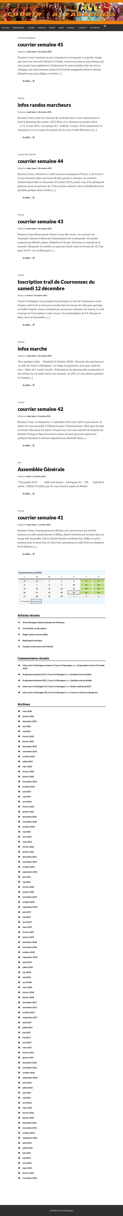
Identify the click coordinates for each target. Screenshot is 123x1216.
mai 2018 (27, 977)
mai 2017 (27, 1037)
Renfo (52, 28)
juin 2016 (27, 1092)
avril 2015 (27, 1163)
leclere (29, 295)
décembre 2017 (30, 1002)
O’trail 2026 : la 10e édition (35, 628)
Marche (42, 28)
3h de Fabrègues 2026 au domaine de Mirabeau (43, 622)
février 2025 (28, 736)
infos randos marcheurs (44, 105)
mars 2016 (27, 1107)
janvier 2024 (28, 776)
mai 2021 (27, 882)
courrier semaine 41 (40, 518)
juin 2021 (27, 877)
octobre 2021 (29, 867)
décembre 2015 (30, 1123)
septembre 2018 (30, 957)
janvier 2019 (28, 937)
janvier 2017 (28, 1057)
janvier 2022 (28, 852)
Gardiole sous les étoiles (81, 674)
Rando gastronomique (32, 640)
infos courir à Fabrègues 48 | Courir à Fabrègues (44, 692)
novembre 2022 (30, 821)
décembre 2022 (30, 816)
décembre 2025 (30, 721)
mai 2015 (27, 1158)
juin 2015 (27, 1153)
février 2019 (28, 932)
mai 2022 (27, 831)
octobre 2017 (29, 1012)
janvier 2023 (28, 811)
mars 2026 (27, 711)
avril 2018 (27, 982)
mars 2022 (27, 841)
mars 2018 (27, 987)
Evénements (30, 38)
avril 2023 (27, 801)
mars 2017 (27, 1047)
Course (31, 28)
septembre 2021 (30, 872)
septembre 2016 (30, 1077)
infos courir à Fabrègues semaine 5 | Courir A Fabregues (47, 665)
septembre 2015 (30, 1138)
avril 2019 (27, 922)
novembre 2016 (30, 1067)
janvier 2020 (28, 892)
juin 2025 (27, 726)
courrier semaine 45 (40, 45)
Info (26, 154)
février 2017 (28, 1052)
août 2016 (27, 1082)
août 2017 (27, 1022)
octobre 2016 (29, 1072)
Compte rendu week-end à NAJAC (38, 646)
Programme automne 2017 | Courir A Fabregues (44, 674)
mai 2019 (27, 917)
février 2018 (28, 992)
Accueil (5, 28)
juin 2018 (27, 972)
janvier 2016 (28, 1118)
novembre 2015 (30, 1128)
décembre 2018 (30, 942)
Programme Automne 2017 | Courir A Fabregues (44, 680)
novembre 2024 (30, 751)
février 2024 (28, 771)
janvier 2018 (28, 997)
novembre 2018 (30, 947)
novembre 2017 (30, 1007)
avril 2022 (27, 836)
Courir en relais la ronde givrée (84, 692)
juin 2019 (27, 912)
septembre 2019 (30, 907)
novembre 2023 (30, 781)
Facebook (95, 28)
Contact (82, 28)
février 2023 (28, 806)
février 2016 (28, 1112)
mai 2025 (27, 731)
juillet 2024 (28, 761)
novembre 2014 (30, 1178)
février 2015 (28, 1173)
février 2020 (28, 887)
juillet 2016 (28, 1087)
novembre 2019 (30, 897)
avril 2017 (27, 1042)
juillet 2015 (28, 1148)
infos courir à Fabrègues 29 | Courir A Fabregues (44, 686)
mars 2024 (27, 766)
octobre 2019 (29, 902)
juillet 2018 (28, 967)
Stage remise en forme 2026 (35, 634)
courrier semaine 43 (40, 221)
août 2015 (27, 1143)
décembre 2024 (30, 746)
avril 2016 (27, 1102)
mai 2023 (27, 796)
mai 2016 (27, 1097)
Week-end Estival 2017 (80, 686)
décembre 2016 (30, 1062)
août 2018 (27, 962)
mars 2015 (27, 1168)
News (61, 28)
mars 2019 (27, 927)
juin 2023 (27, 791)
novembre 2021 (30, 862)
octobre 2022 (29, 826)
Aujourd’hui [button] (36, 601)
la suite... (29, 81)
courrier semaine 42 (40, 409)
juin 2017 (27, 1032)
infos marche (32, 349)
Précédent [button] (25, 601)
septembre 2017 (30, 1017)
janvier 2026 (28, 716)
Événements (18, 28)
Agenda (71, 28)
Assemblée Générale (41, 469)
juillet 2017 (28, 1027)
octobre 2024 (29, 756)
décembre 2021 (30, 857)
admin (28, 476)
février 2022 (28, 847)
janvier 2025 (28, 741)
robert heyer (31, 52)
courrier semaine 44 (40, 161)
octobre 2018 (29, 952)
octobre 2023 (29, 786)
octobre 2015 (29, 1133)
